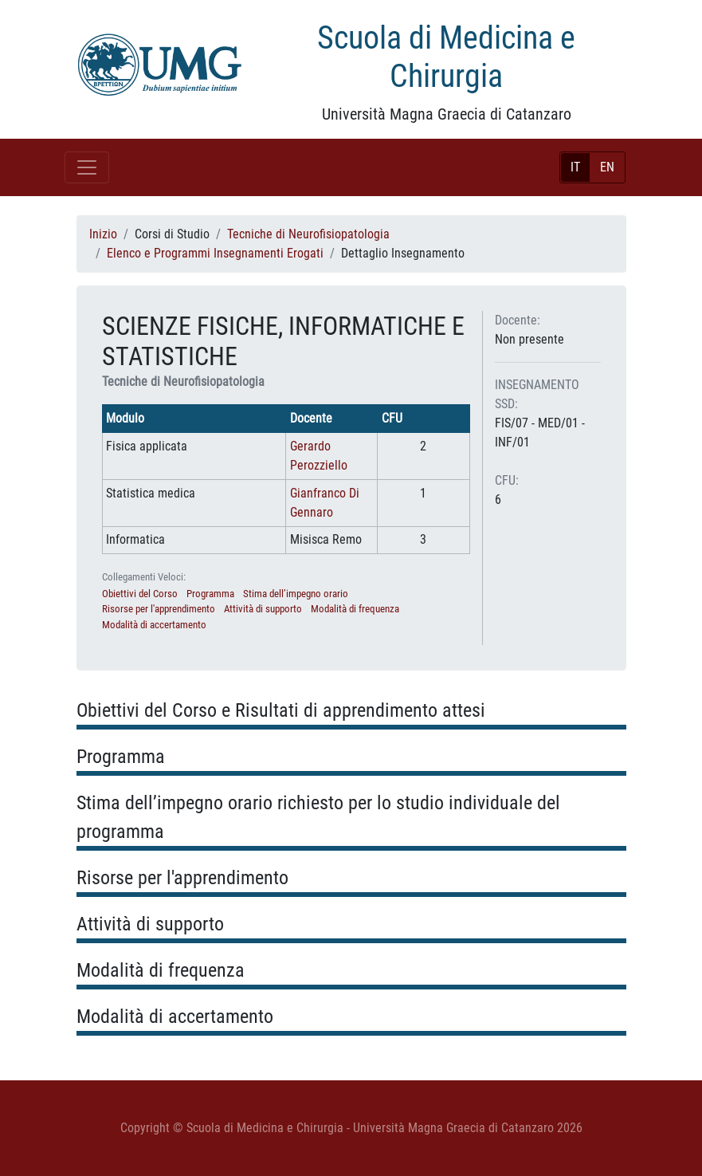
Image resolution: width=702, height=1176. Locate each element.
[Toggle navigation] (87, 167)
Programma (210, 594)
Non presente (529, 339)
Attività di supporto (263, 609)
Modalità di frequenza (355, 609)
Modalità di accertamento (154, 625)
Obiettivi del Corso (140, 594)
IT (575, 167)
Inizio (103, 234)
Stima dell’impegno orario (295, 594)
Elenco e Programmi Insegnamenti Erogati (215, 253)
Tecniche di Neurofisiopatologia (308, 234)
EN (607, 167)
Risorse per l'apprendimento (158, 609)
